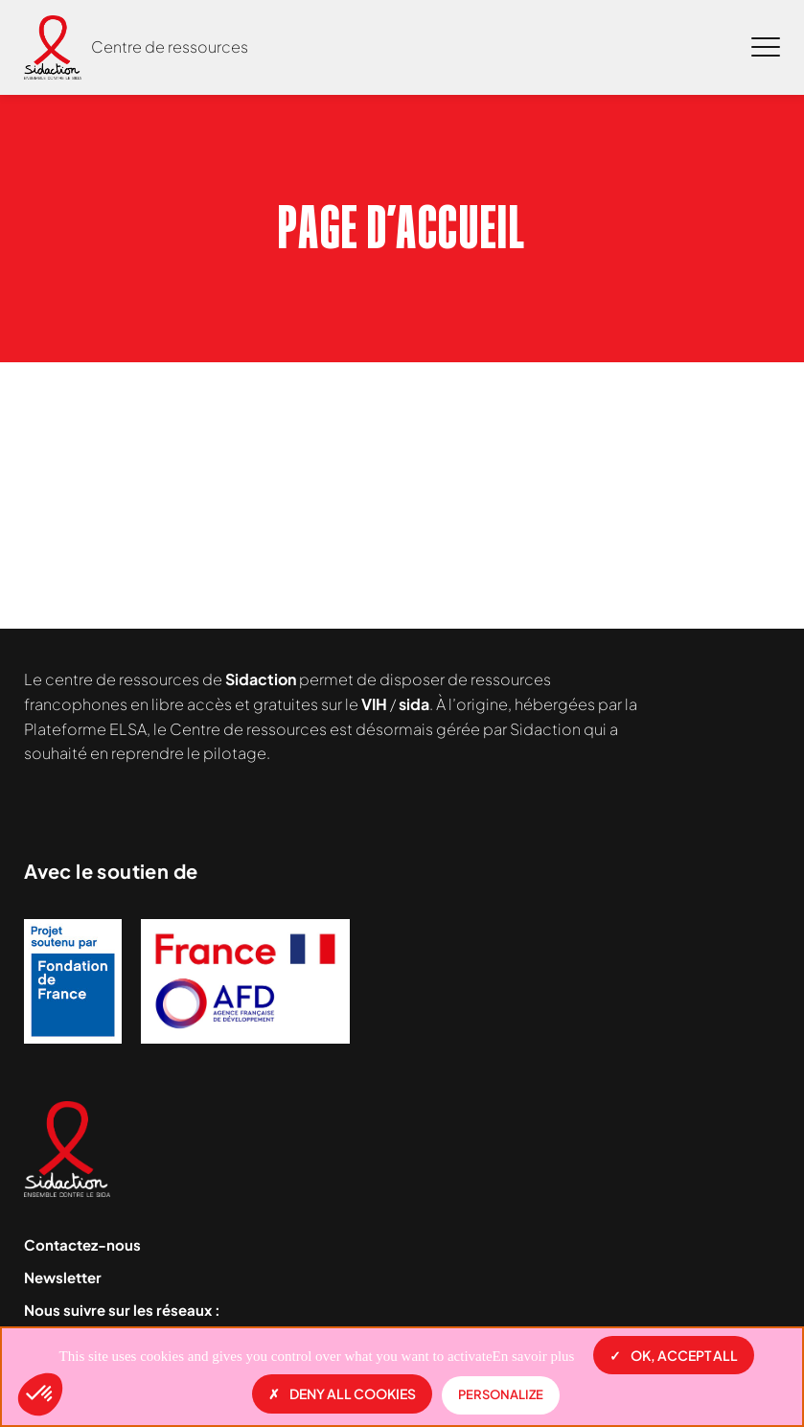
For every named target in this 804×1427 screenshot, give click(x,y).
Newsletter (63, 1277)
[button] (40, 1394)
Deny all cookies (342, 1393)
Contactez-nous (82, 1244)
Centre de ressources (169, 46)
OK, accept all (673, 1355)
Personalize (500, 1394)
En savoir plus (534, 1356)
